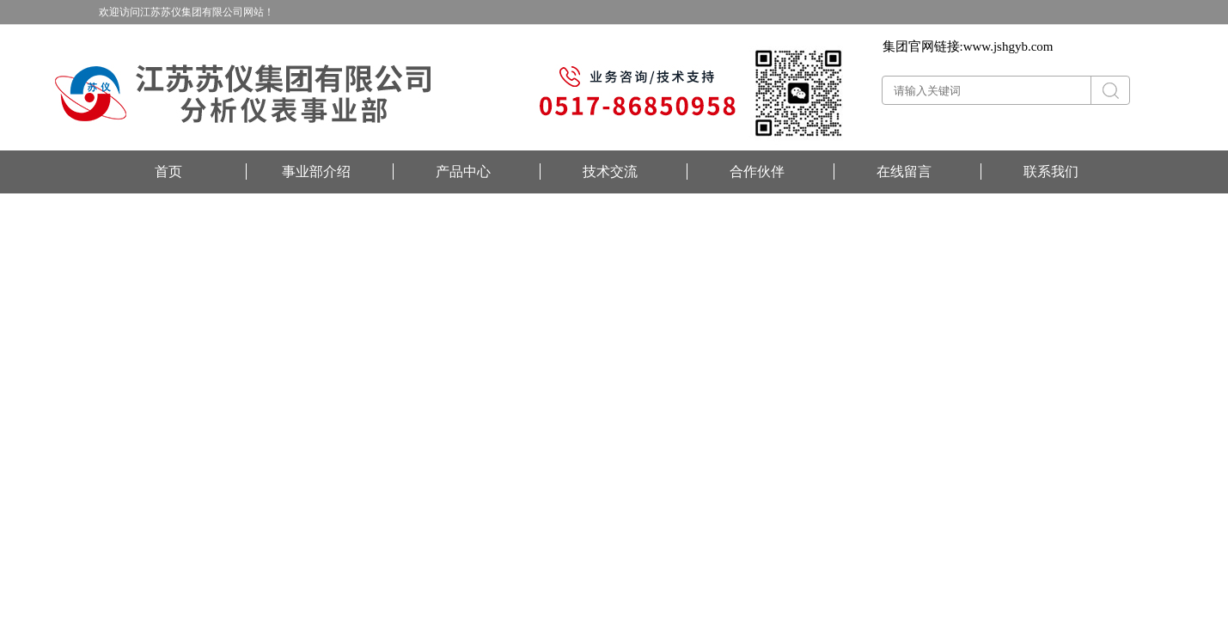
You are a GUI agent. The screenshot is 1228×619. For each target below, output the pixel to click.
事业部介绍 (316, 171)
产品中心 (463, 171)
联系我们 (1050, 171)
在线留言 (904, 171)
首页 (168, 171)
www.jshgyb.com (1008, 46)
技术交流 (610, 171)
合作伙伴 (757, 171)
